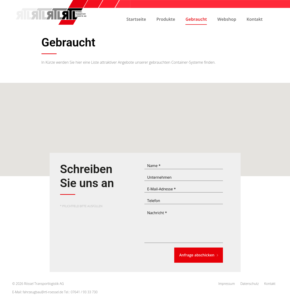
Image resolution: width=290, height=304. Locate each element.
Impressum (226, 283)
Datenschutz (249, 283)
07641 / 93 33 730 (84, 292)
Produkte (166, 19)
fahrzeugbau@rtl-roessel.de (43, 292)
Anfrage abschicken (198, 255)
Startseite (136, 19)
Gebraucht (196, 20)
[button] (145, 125)
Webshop (226, 19)
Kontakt (255, 19)
